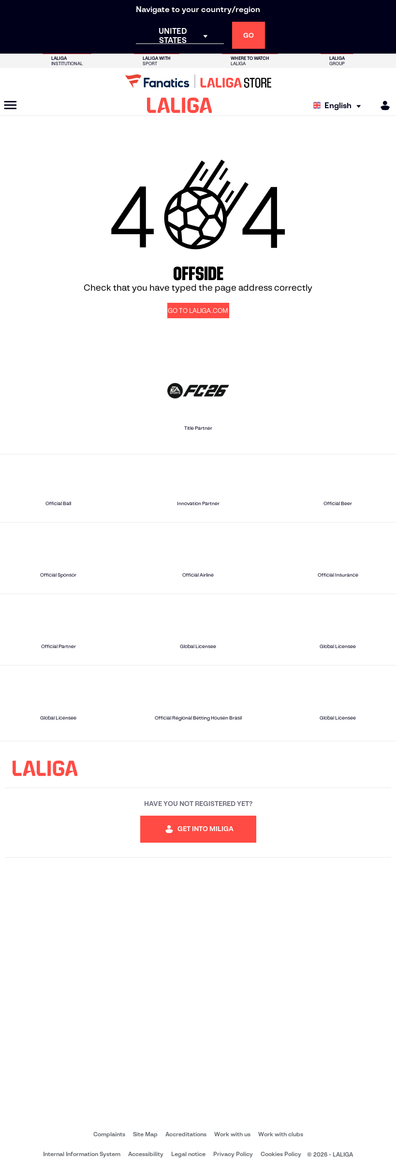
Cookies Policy (281, 1154)
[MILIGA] (382, 105)
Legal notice (188, 1154)
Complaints (109, 1134)
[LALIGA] (179, 105)
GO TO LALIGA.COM (198, 310)
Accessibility (145, 1154)
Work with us (232, 1134)
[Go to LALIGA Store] (198, 81)
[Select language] (339, 105)
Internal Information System (81, 1154)
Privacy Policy (233, 1154)
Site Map (145, 1134)
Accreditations (185, 1134)
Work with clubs (280, 1134)
